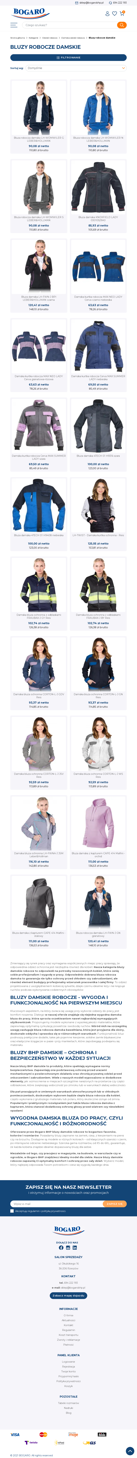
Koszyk (68, 1386)
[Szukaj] (74, 25)
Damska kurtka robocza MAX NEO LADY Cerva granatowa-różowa (39, 378)
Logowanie (68, 1361)
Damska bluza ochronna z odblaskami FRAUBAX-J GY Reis (39, 616)
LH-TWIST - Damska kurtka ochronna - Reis (98, 535)
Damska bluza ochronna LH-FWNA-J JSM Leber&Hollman (38, 855)
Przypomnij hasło (68, 1376)
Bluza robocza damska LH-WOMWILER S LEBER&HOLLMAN (39, 219)
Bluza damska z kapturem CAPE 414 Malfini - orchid (98, 855)
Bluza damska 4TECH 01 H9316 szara (98, 455)
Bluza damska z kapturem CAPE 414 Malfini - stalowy (38, 934)
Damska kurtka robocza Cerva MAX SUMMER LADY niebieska (98, 378)
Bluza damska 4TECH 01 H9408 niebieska (38, 535)
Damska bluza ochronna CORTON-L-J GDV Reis (38, 696)
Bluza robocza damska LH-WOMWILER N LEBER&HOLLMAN (98, 139)
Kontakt (68, 1325)
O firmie (68, 1315)
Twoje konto (68, 1371)
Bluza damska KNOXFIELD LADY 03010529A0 (98, 219)
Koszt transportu (68, 1334)
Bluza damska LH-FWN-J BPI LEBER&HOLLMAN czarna (38, 298)
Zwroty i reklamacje (68, 1339)
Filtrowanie (68, 58)
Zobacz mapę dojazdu (68, 1295)
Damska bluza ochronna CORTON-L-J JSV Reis (39, 775)
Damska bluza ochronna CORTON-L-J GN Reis (98, 696)
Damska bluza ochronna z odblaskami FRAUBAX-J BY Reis (98, 616)
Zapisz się (115, 1203)
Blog (68, 1412)
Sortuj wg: (16, 68)
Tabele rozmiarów (68, 1403)
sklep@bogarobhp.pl (91, 2)
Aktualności (68, 1320)
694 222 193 (120, 2)
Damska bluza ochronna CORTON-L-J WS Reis (98, 775)
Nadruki (68, 1408)
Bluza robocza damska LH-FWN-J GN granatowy (98, 934)
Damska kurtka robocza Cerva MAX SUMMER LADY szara (39, 457)
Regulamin (68, 1330)
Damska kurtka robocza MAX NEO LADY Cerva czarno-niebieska (98, 298)
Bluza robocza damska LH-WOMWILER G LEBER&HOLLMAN (39, 139)
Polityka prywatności (68, 1381)
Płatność (68, 1344)
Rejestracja (68, 1366)
